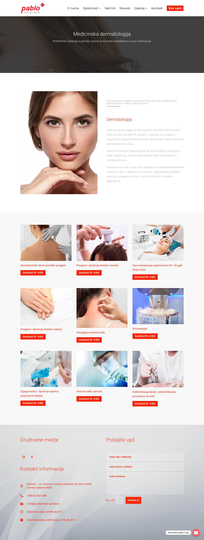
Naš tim (110, 8)
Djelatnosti (90, 8)
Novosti (125, 8)
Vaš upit (175, 8)
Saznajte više (33, 272)
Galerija (139, 8)
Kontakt (157, 8)
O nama (73, 8)
